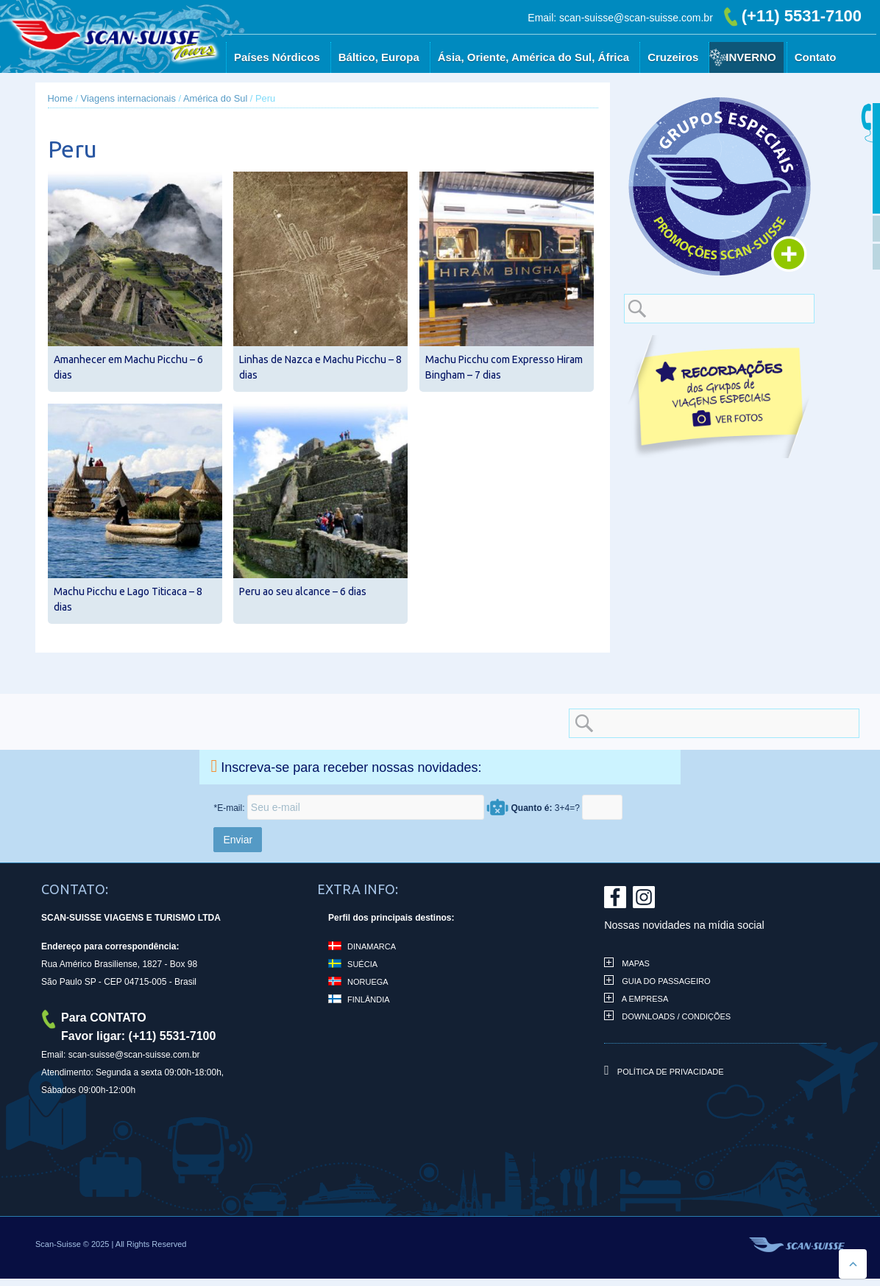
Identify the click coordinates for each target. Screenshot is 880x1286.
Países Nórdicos (277, 57)
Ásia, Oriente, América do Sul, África (533, 57)
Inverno (750, 57)
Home (60, 98)
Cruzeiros (672, 57)
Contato (816, 57)
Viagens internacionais (128, 98)
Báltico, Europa (378, 57)
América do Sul (215, 98)
